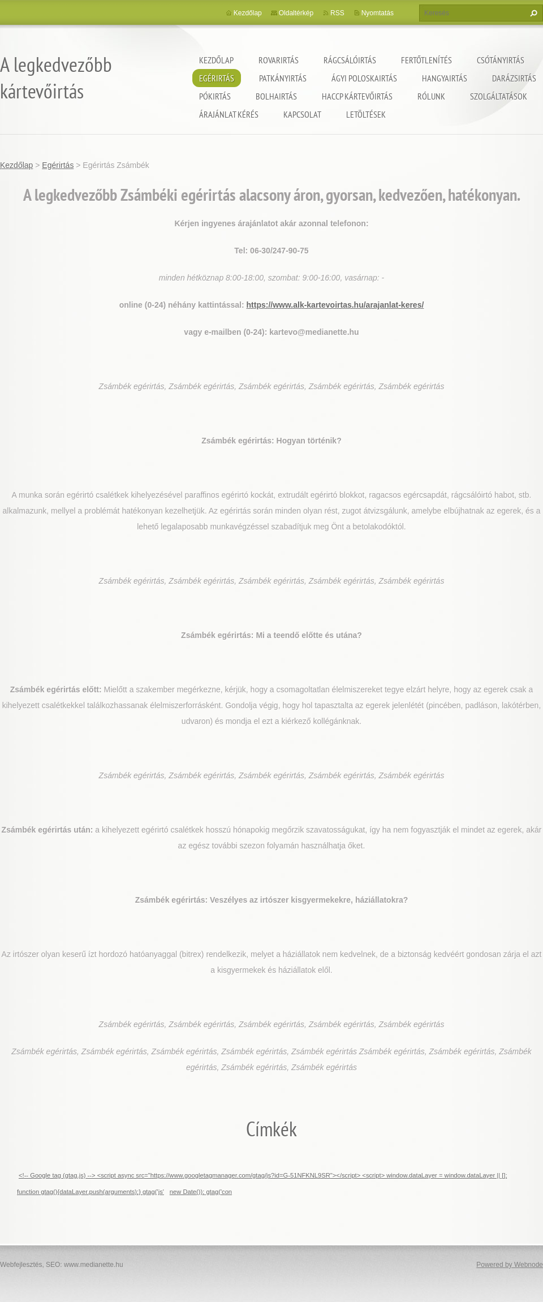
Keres (532, 13)
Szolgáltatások (498, 96)
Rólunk (431, 96)
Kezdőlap (216, 60)
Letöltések (366, 114)
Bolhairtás (276, 96)
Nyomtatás (377, 13)
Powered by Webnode (509, 1265)
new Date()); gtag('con (201, 1191)
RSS (337, 13)
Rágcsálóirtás (350, 60)
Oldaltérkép (296, 13)
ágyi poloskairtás (364, 78)
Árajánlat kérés (228, 114)
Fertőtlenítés (426, 60)
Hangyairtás (444, 78)
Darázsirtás (514, 78)
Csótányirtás (500, 60)
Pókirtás (215, 96)
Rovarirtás (278, 60)
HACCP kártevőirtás (357, 96)
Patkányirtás (283, 78)
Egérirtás (216, 78)
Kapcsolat (302, 114)
